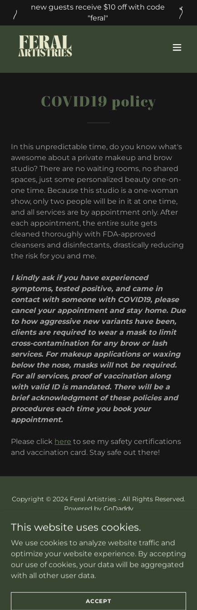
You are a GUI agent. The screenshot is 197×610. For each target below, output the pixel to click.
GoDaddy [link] (118, 508)
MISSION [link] (98, 542)
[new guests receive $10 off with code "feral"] (98, 13)
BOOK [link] (99, 530)
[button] (177, 47)
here (62, 441)
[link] (45, 47)
